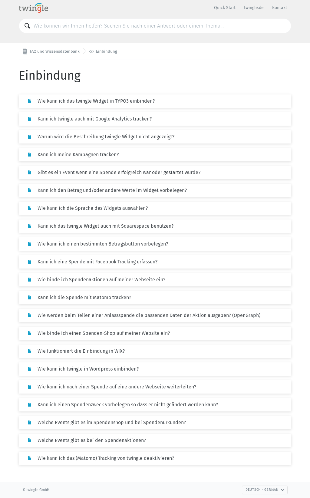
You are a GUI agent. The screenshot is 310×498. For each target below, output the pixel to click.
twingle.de (254, 7)
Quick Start (225, 7)
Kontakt (279, 7)
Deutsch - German (265, 490)
